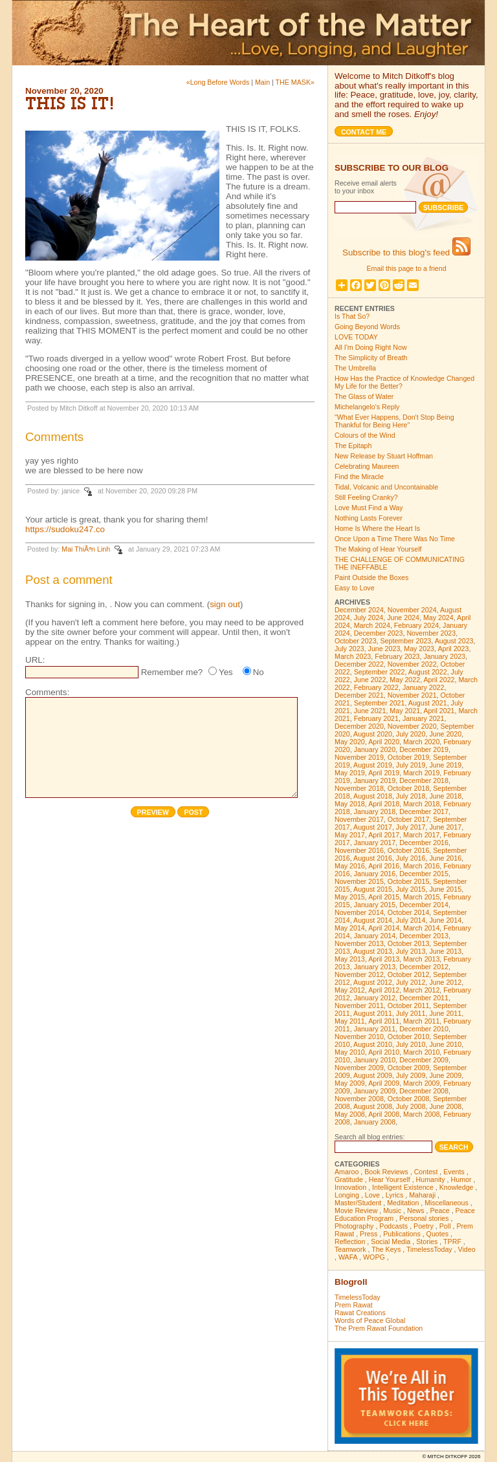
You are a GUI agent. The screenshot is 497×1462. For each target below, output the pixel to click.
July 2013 (411, 951)
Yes (226, 672)
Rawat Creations (360, 1313)
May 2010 (350, 1052)
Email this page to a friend (406, 268)
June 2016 (445, 858)
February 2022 (376, 687)
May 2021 (405, 711)
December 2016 (423, 842)
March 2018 (421, 804)
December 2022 (359, 664)
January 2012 (375, 998)
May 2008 (350, 1114)
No (258, 672)
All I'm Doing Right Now (371, 347)
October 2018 (409, 788)
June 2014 (445, 920)
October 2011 (409, 1005)
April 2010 (383, 1052)
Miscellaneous (447, 1203)
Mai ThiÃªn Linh (85, 549)
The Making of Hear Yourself (378, 549)
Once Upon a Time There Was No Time (395, 539)
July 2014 (411, 920)
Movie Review (356, 1210)
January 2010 (375, 1060)
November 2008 (359, 1098)
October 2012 (409, 974)
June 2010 (445, 1044)
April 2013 (383, 959)
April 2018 (383, 804)
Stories (426, 1241)
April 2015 (383, 897)
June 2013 (445, 951)
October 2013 (409, 943)
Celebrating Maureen (367, 466)
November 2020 (412, 726)
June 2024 (403, 617)
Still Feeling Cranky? (366, 497)
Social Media (390, 1241)
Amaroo (347, 1172)
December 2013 (423, 936)
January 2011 (375, 1029)
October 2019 (409, 757)
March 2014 (421, 928)
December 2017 (423, 811)
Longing (347, 1195)
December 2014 (423, 904)
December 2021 (359, 695)
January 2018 (375, 811)
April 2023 (453, 648)
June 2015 (445, 889)
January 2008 (375, 1122)
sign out (225, 604)
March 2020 (421, 742)
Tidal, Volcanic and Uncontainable (386, 487)
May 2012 (350, 990)
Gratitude (349, 1179)
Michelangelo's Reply (367, 407)
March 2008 (421, 1114)
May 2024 (438, 617)
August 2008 (372, 1106)
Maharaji (422, 1195)
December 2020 (359, 726)
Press (368, 1234)
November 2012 (359, 974)
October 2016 (409, 850)
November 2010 (359, 1036)
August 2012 (372, 982)
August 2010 (372, 1044)
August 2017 (372, 827)
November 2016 (359, 850)
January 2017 (375, 842)
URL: (35, 660)
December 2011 (423, 998)
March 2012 (421, 990)
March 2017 (421, 835)
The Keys (386, 1249)
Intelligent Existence (403, 1187)
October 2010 (409, 1036)
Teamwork (350, 1249)
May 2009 (350, 1083)
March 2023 (353, 656)
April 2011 (383, 1021)
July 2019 (411, 765)
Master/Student (358, 1203)
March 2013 (421, 959)
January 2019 (375, 780)
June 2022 (370, 679)
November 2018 (359, 788)
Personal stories (423, 1218)
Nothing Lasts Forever (369, 518)
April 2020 (383, 742)
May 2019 (350, 773)
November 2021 (412, 695)
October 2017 (409, 819)
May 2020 (350, 742)
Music (392, 1210)
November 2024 (412, 610)
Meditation (403, 1203)
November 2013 (359, 943)
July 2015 (411, 889)
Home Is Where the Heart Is (377, 528)
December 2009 (423, 1060)
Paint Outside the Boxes (371, 577)
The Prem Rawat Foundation (379, 1328)
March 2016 (421, 866)
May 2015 (350, 897)
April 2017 (383, 835)
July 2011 (411, 1013)
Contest (426, 1172)
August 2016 (372, 858)
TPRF (452, 1241)
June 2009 (445, 1075)
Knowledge (456, 1187)
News (416, 1210)
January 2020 (375, 749)
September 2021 (379, 703)
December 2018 (423, 780)
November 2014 (359, 912)
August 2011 (372, 1013)
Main (262, 82)
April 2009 (383, 1083)
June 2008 (445, 1106)
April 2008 (383, 1114)
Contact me (363, 132)
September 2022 (379, 672)
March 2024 (372, 625)
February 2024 (416, 625)
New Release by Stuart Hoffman (384, 456)
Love (372, 1195)
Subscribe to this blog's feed (406, 252)
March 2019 (421, 773)
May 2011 (350, 1021)
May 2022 (405, 679)
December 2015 (423, 873)
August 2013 (372, 951)
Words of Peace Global (370, 1320)
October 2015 (409, 881)
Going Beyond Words (367, 326)
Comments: (47, 692)
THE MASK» (295, 82)
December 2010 (423, 1029)
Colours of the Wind (365, 435)
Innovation (350, 1187)
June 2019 (445, 765)
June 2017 (445, 827)
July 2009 (411, 1075)
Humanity (430, 1179)
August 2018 (372, 796)
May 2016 (350, 866)
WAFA (347, 1257)
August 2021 (427, 703)
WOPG (374, 1257)
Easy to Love (355, 588)
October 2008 (409, 1098)
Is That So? (352, 316)
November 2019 (359, 757)
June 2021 (370, 711)
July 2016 (411, 858)
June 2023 (384, 648)
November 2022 (412, 664)
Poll (445, 1226)
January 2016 (375, 873)
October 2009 (409, 1067)
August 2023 (454, 641)
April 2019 (383, 773)
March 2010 (421, 1052)
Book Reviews (386, 1172)
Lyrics (394, 1195)
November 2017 (359, 819)
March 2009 (421, 1083)
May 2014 (350, 928)
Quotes (437, 1234)
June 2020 (445, 734)
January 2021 (424, 718)
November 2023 (431, 633)
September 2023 (406, 641)
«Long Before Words (218, 82)
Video (467, 1249)
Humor (461, 1179)
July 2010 (411, 1044)
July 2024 (369, 617)
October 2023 (356, 641)
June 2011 (445, 1013)
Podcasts (393, 1226)
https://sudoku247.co (65, 529)
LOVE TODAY (356, 337)
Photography (354, 1226)
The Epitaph (353, 445)
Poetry (424, 1226)
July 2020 (411, 734)
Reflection (350, 1241)
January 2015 (375, 904)
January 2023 (444, 656)
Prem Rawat (354, 1305)
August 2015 (372, 889)
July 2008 (411, 1106)
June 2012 (445, 982)
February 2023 (397, 656)
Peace (439, 1210)
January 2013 (375, 967)
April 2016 (383, 866)
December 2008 (423, 1091)
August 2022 (427, 672)
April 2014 (383, 928)
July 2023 (349, 648)
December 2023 (378, 633)
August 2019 (372, 765)
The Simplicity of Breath (371, 357)
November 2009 (359, 1067)
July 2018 (411, 796)
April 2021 (439, 711)
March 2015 (421, 897)
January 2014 (375, 936)
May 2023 (419, 648)
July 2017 (411, 827)
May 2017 (350, 835)
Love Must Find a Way (369, 507)
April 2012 (383, 990)
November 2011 (359, 1005)
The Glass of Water (364, 396)
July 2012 (411, 982)
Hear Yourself (389, 1179)
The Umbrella (355, 368)
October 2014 (409, 912)
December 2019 (423, 749)
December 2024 (359, 610)
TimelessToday (429, 1249)
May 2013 (350, 959)
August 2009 (372, 1075)
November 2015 (359, 881)
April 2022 (439, 679)
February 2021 (376, 718)
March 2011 (421, 1021)
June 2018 (445, 796)
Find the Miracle (359, 476)
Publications (401, 1234)
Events (454, 1172)
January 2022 (424, 687)
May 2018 (350, 804)
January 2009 (375, 1091)
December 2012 (423, 967)
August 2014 (372, 920)
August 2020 (372, 734)
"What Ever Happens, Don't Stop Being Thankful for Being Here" (394, 421)
